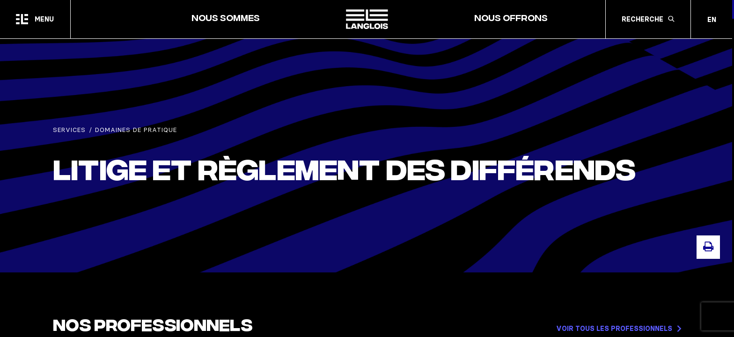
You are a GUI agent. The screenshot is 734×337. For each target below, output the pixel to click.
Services (69, 129)
